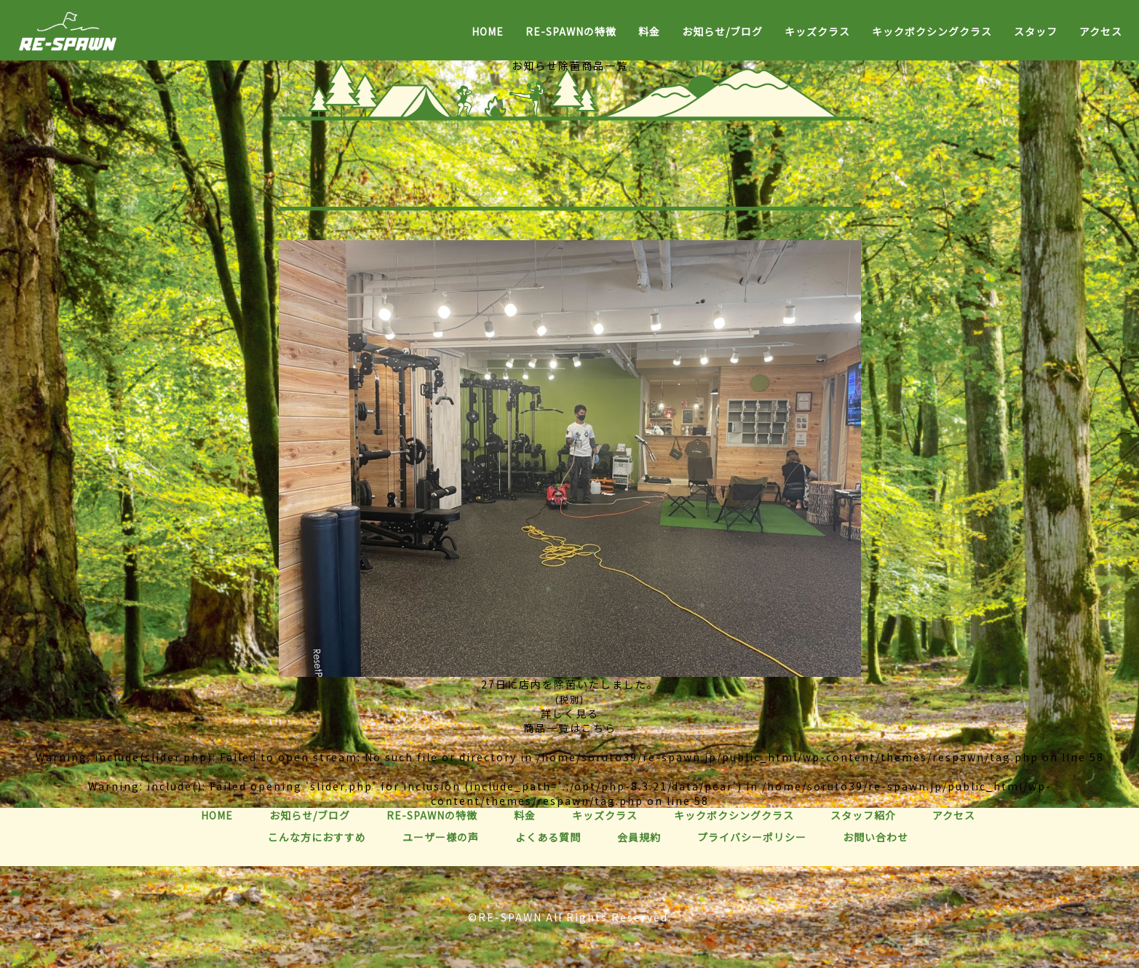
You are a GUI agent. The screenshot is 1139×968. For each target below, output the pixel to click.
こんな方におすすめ (317, 837)
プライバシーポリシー (751, 837)
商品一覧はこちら (569, 728)
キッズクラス (817, 31)
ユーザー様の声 (440, 837)
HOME (488, 31)
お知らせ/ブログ (722, 31)
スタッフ (1035, 31)
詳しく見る (570, 713)
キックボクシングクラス (932, 31)
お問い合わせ (875, 837)
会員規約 (639, 837)
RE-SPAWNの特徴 (570, 31)
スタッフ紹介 (863, 815)
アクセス (1100, 31)
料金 (649, 31)
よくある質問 (548, 837)
